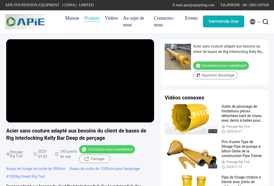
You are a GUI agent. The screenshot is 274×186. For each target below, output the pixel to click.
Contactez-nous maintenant (107, 149)
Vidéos (111, 18)
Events (191, 18)
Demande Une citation (223, 22)
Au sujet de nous (133, 21)
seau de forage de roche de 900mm (37, 169)
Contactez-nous (164, 21)
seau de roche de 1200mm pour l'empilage (106, 169)
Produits (92, 18)
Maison (72, 18)
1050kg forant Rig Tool (27, 176)
